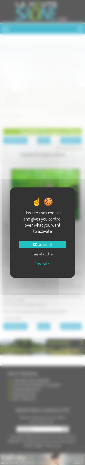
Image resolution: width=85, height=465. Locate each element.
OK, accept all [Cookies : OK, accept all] (42, 244)
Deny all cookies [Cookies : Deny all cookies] (42, 254)
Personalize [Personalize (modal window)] (42, 263)
